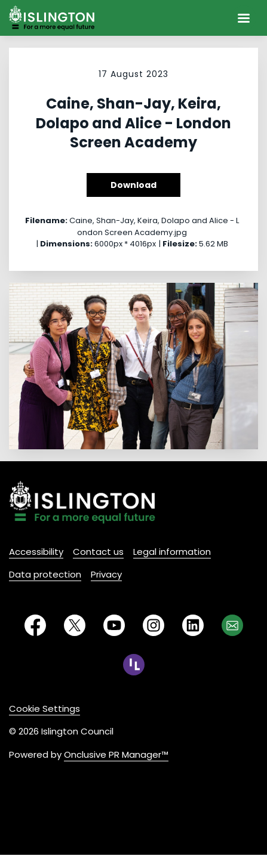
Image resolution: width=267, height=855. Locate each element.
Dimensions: (66, 243)
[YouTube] (114, 625)
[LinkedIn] (193, 625)
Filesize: (179, 243)
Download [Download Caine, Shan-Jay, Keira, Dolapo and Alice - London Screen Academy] (133, 185)
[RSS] (134, 664)
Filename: (46, 220)
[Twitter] (74, 625)
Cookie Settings (44, 708)
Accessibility (36, 551)
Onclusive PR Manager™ (116, 754)
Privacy (106, 574)
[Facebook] (35, 625)
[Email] (232, 625)
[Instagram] (153, 625)
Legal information (172, 551)
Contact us (98, 551)
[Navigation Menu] (243, 17)
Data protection (45, 574)
